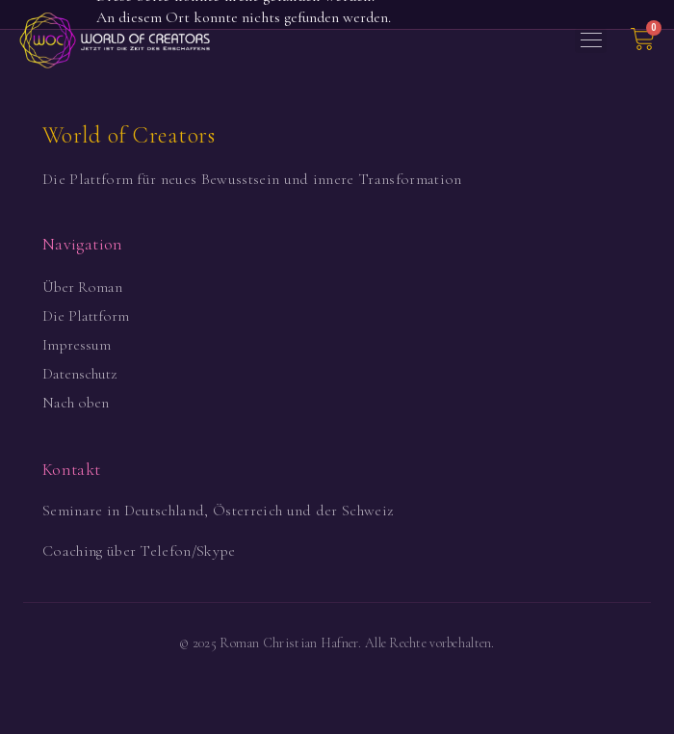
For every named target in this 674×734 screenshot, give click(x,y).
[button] (591, 40)
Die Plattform (85, 316)
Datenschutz (79, 373)
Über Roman (82, 287)
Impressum (76, 344)
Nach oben (75, 402)
